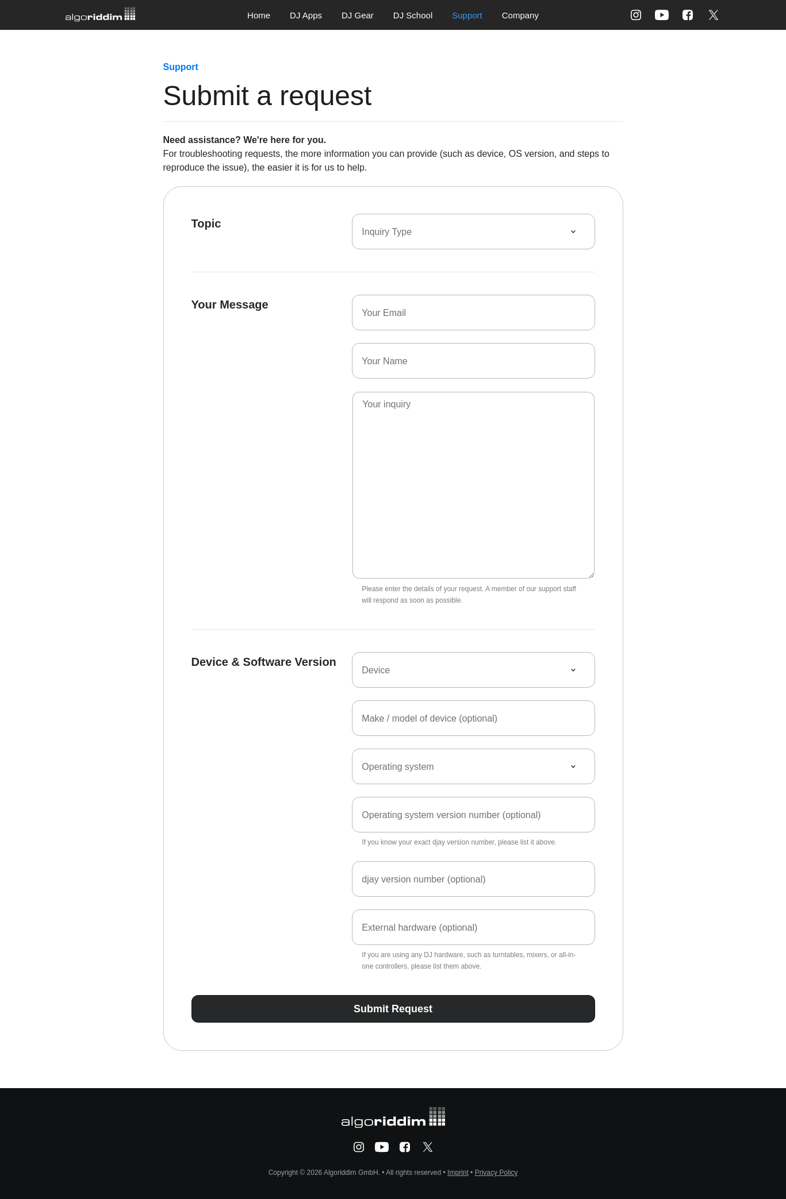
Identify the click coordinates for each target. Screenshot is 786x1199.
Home (258, 15)
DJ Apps (306, 15)
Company (520, 15)
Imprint (458, 1173)
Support (467, 15)
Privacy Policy (496, 1173)
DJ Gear (358, 15)
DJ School (412, 15)
